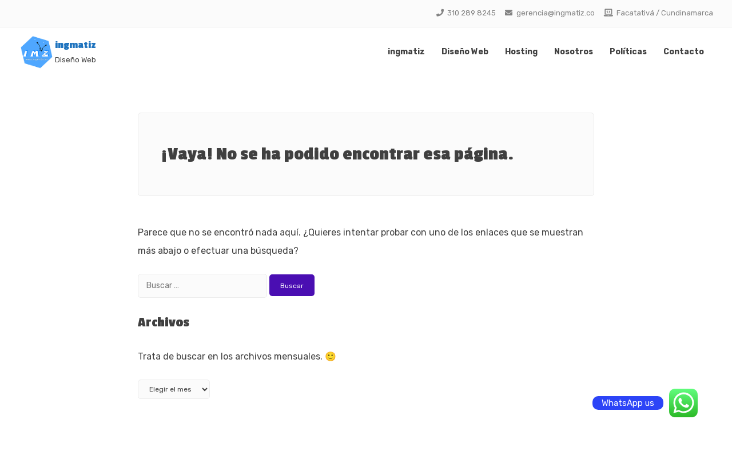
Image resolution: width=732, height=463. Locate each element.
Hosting (521, 52)
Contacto (683, 52)
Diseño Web (464, 52)
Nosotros (573, 52)
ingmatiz (75, 45)
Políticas (628, 52)
